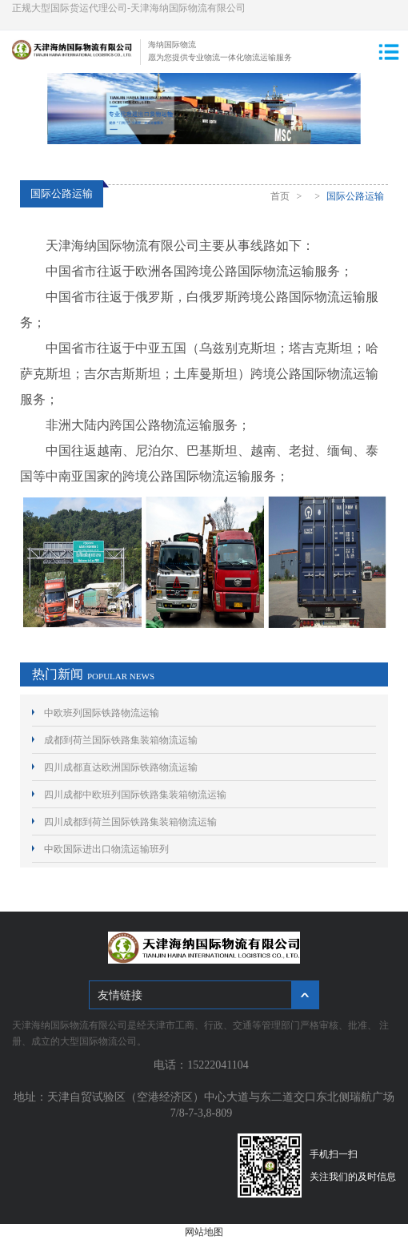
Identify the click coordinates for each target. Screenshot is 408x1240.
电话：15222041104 (204, 1065)
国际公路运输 (355, 196)
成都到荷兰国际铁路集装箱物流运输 (121, 740)
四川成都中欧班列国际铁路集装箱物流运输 (135, 794)
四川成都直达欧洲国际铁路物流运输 (121, 767)
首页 (280, 196)
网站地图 (204, 1232)
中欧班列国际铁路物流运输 (101, 713)
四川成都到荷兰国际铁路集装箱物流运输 (130, 821)
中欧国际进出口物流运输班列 (106, 849)
